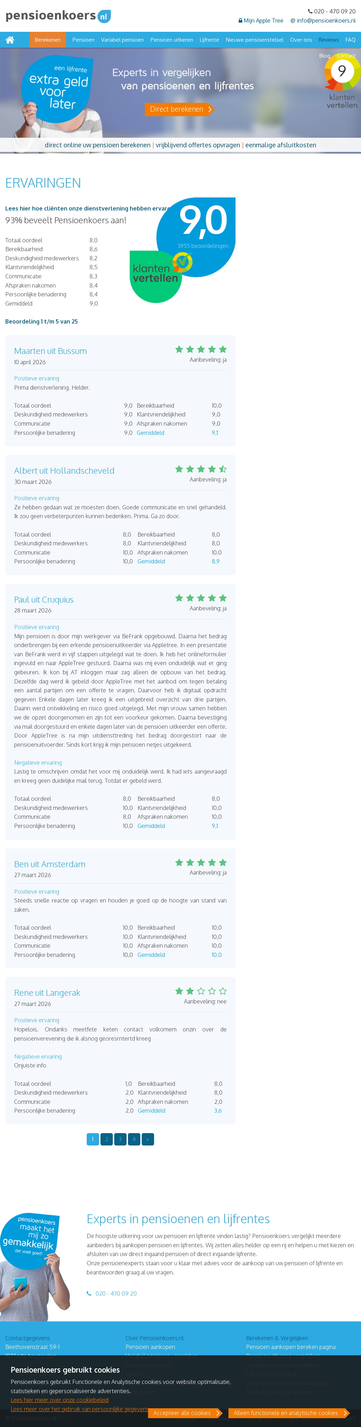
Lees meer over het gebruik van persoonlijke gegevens (80, 1409)
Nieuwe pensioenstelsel (254, 39)
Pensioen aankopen (150, 1346)
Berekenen (48, 39)
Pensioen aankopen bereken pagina (291, 1346)
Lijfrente (209, 39)
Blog (324, 55)
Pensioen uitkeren (172, 39)
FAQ (350, 39)
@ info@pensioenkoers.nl (323, 20)
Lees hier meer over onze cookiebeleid (60, 1399)
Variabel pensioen (122, 39)
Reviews (329, 39)
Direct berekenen (176, 108)
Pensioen (83, 39)
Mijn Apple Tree (261, 20)
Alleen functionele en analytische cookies (286, 1412)
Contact (346, 55)
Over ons (301, 39)
